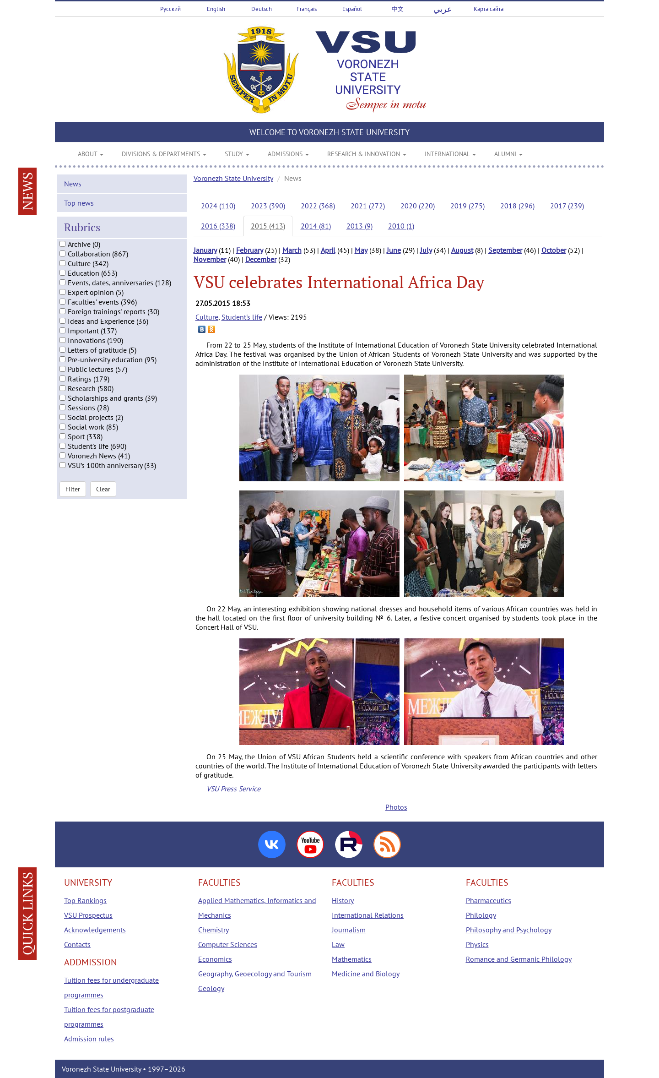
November (210, 259)
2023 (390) (268, 205)
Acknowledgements (95, 929)
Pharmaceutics (488, 900)
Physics (477, 944)
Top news (79, 208)
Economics (215, 959)
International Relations (368, 915)
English (216, 9)
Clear (103, 494)
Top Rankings (85, 900)
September (505, 250)
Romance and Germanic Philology (519, 959)
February (249, 250)
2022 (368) (318, 205)
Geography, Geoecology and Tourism (255, 973)
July (426, 250)
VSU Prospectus (88, 915)
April (328, 250)
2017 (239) (567, 205)
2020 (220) (417, 205)
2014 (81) (316, 225)
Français (307, 9)
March (292, 250)
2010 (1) (401, 225)
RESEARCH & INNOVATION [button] (366, 154)
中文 (398, 9)
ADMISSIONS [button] (288, 154)
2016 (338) (218, 225)
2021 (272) (368, 205)
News (72, 189)
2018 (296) (517, 205)
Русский (170, 9)
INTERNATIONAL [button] (450, 154)
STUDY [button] (237, 154)
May (361, 250)
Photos (396, 806)
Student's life (241, 316)
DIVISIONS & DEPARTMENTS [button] (164, 154)
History (343, 900)
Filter (72, 494)
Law (338, 944)
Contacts (77, 944)
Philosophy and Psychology (508, 929)
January (205, 250)
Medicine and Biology (366, 973)
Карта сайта (488, 9)
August (462, 250)
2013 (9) (359, 225)
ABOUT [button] (90, 154)
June (394, 250)
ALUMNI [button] (508, 154)
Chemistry (213, 929)
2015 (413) (268, 225)
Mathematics (352, 959)
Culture (206, 316)
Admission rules (89, 1038)
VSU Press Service (233, 788)
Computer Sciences (227, 944)
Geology (211, 988)
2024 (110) (218, 205)
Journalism (349, 929)
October (553, 250)
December (260, 259)
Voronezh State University (233, 178)
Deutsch (261, 9)
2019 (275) (467, 205)
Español (352, 9)
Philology (481, 915)
